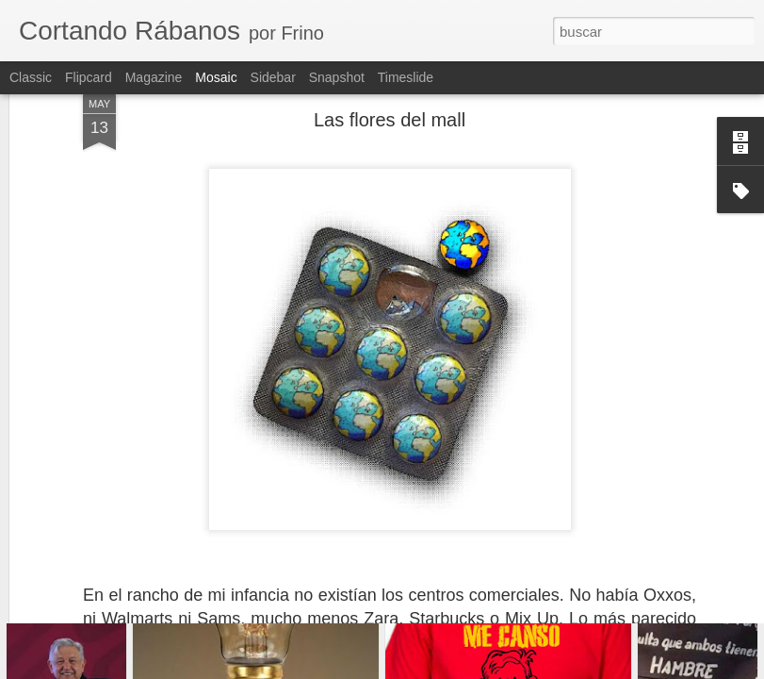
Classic (30, 77)
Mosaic (215, 77)
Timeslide (405, 77)
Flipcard (88, 77)
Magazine (154, 77)
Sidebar (273, 77)
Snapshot (337, 77)
